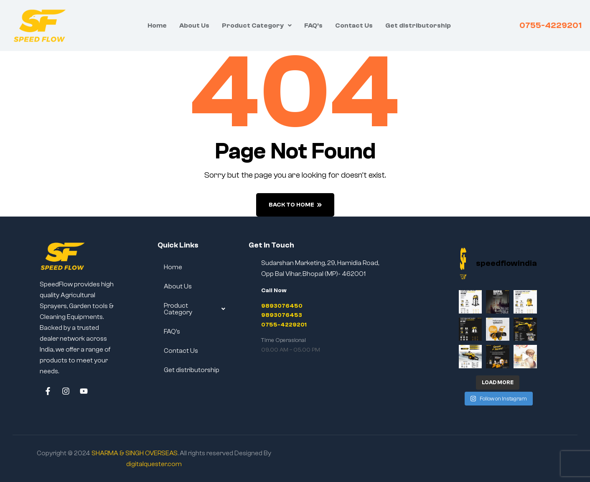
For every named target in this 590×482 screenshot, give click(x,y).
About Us (194, 25)
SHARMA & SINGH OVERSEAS (135, 453)
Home (157, 25)
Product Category (257, 25)
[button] (257, 25)
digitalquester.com (154, 464)
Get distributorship (418, 25)
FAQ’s (313, 25)
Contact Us (354, 25)
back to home (295, 204)
